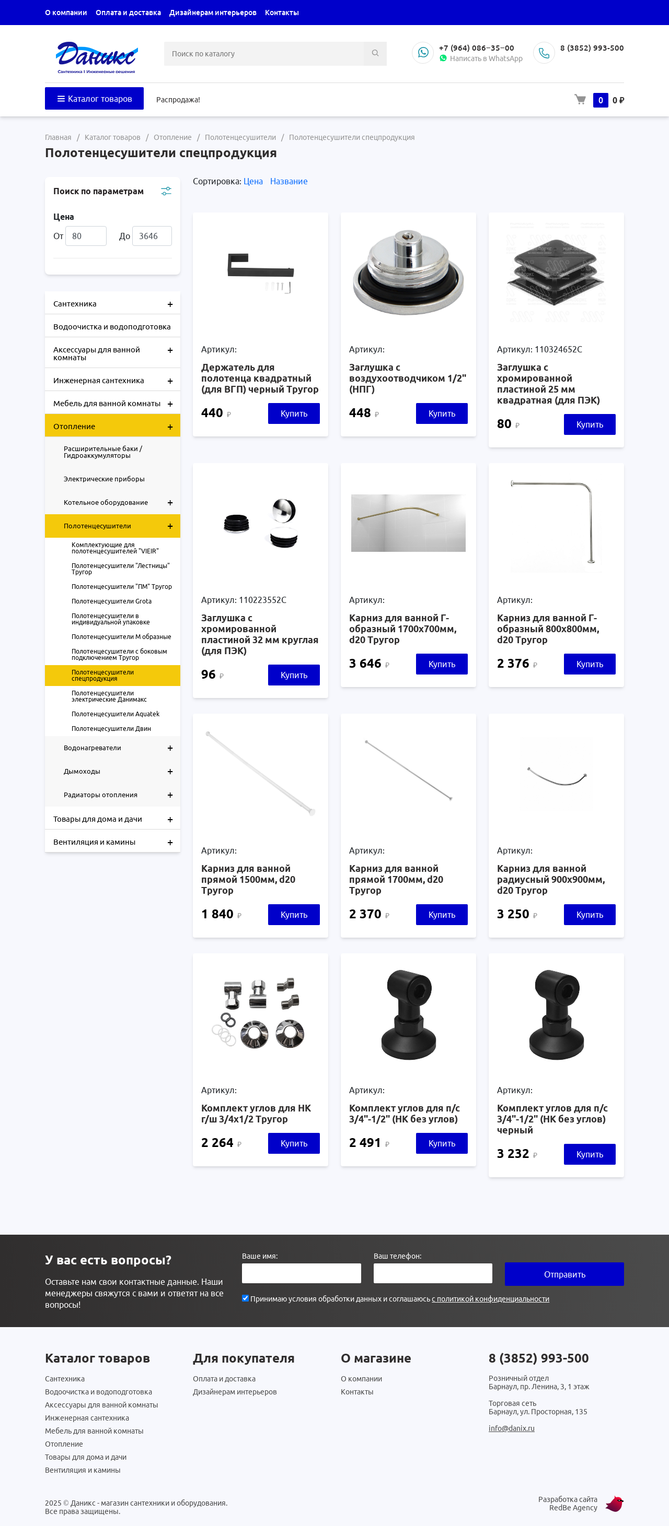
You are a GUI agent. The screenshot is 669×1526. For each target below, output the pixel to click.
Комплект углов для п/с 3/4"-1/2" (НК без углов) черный (552, 1119)
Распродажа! (178, 100)
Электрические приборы (104, 478)
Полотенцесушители (122, 525)
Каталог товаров (94, 98)
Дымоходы (122, 771)
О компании (66, 12)
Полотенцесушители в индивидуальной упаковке (111, 618)
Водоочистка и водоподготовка (112, 326)
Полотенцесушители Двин (111, 728)
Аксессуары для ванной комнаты (116, 349)
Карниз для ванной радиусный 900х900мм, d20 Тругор (551, 879)
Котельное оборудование (122, 502)
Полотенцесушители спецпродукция (103, 675)
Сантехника (116, 302)
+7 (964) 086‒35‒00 (476, 47)
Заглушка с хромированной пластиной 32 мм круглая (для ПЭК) (260, 634)
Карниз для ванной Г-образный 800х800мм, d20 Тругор (548, 628)
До (145, 236)
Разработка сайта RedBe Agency (567, 1503)
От (80, 236)
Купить (294, 413)
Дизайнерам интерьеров (213, 12)
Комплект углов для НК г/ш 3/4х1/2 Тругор (256, 1113)
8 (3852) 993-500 (592, 47)
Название (289, 181)
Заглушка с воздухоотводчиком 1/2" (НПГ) (407, 378)
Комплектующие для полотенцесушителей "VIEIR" (115, 547)
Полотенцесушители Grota (112, 601)
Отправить (564, 1274)
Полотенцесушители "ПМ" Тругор (122, 586)
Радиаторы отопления (122, 794)
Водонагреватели (122, 747)
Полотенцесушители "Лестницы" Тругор (121, 568)
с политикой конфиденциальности (490, 1299)
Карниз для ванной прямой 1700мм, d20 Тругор (396, 879)
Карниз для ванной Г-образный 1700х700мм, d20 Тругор (402, 628)
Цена (254, 181)
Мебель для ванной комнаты (116, 402)
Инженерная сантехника (116, 379)
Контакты (282, 12)
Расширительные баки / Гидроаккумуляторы (103, 452)
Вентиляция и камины (116, 841)
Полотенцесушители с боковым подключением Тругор (119, 654)
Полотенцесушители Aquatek (115, 714)
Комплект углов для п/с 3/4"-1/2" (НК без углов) (404, 1113)
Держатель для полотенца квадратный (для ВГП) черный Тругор (260, 378)
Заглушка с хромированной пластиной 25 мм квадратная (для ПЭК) (548, 383)
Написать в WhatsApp (481, 58)
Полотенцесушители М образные (121, 636)
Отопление (116, 425)
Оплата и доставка (128, 12)
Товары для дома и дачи (116, 818)
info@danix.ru (512, 1428)
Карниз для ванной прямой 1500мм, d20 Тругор (248, 879)
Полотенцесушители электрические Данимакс (109, 696)
